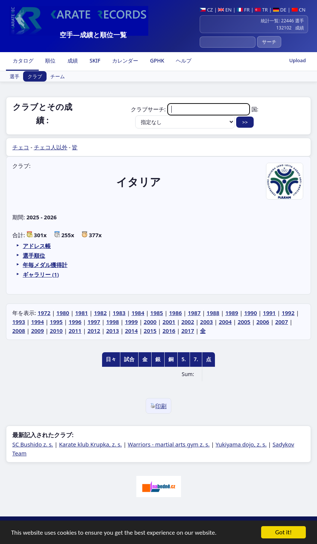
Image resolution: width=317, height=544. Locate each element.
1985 (156, 312)
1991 (269, 312)
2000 (150, 321)
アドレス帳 (37, 245)
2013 (112, 330)
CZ (206, 9)
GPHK (156, 60)
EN (225, 9)
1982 (100, 312)
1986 (175, 312)
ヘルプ (183, 60)
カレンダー (124, 60)
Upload (297, 60)
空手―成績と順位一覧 (93, 34)
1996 (75, 321)
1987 (194, 312)
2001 (168, 321)
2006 (262, 321)
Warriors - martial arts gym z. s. (169, 444)
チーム (57, 76)
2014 (131, 330)
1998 (112, 321)
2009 (37, 330)
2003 (206, 321)
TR (261, 9)
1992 (288, 312)
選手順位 (34, 255)
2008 (18, 330)
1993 (18, 321)
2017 (187, 330)
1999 (131, 321)
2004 (225, 321)
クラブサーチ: (191, 109)
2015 (150, 330)
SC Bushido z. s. (32, 444)
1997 (94, 321)
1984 (137, 312)
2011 (75, 330)
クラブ (35, 76)
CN (298, 9)
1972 (44, 312)
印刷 (158, 406)
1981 (81, 312)
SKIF (94, 60)
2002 (187, 321)
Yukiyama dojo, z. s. (241, 444)
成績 (72, 60)
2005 (244, 321)
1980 (62, 312)
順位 (50, 60)
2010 (56, 330)
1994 (37, 321)
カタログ (22, 60)
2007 (281, 321)
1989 (231, 312)
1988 (213, 312)
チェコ (20, 147)
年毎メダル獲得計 (45, 264)
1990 (250, 312)
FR (243, 9)
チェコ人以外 (50, 147)
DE (279, 9)
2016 (168, 330)
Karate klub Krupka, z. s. (90, 444)
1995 (56, 321)
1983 (119, 312)
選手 (14, 76)
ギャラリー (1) (41, 274)
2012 (94, 330)
